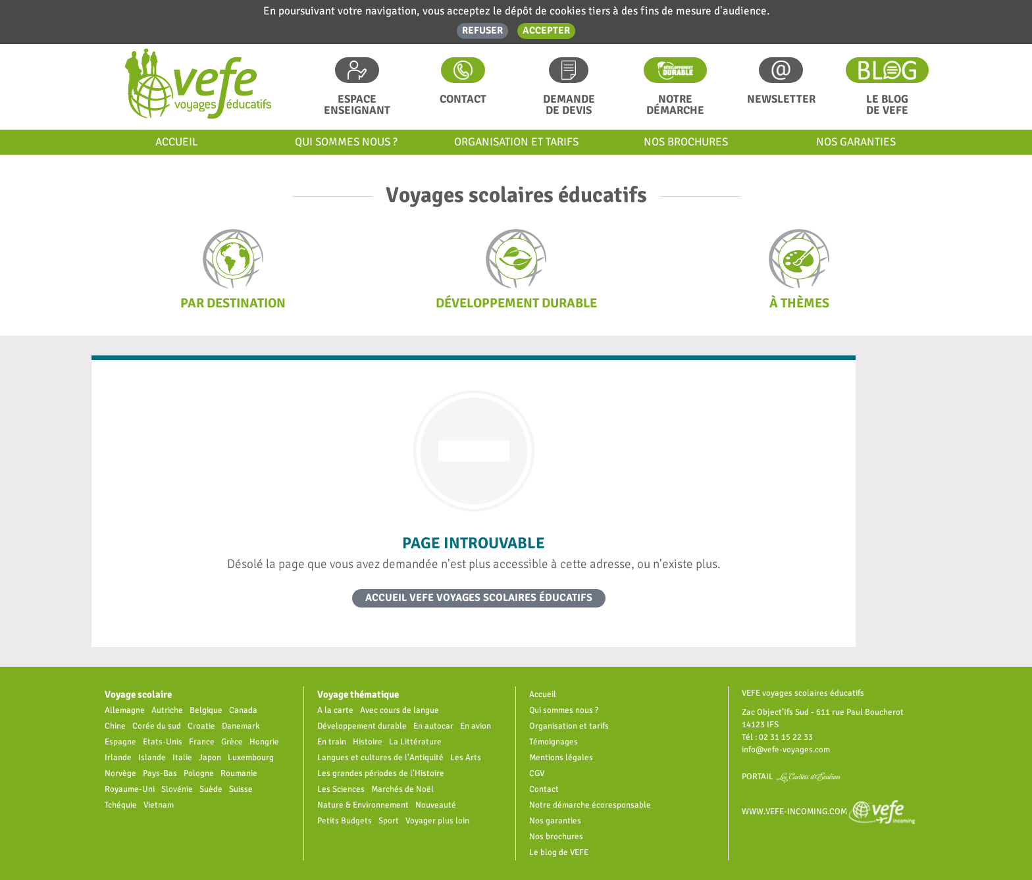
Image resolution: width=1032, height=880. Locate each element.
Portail (791, 776)
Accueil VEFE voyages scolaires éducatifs (478, 597)
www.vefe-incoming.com (828, 811)
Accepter (546, 30)
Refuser (482, 30)
